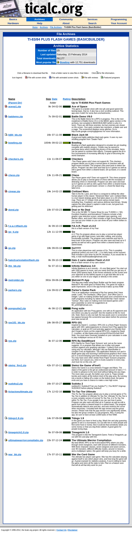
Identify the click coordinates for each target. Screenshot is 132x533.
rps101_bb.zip (16, 322)
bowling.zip (15, 142)
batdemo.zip (15, 116)
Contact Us (61, 530)
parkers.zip (14, 290)
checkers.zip (15, 159)
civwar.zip (14, 191)
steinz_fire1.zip (17, 365)
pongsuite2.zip (17, 308)
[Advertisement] (66, 88)
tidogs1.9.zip (16, 418)
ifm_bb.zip (14, 266)
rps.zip (12, 340)
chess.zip (14, 175)
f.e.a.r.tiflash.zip (17, 226)
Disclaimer (73, 530)
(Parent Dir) (15, 102)
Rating (67, 99)
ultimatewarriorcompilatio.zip (25, 440)
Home (35, 27)
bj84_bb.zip (15, 134)
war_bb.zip (14, 454)
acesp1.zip (14, 106)
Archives (44, 27)
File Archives (56, 27)
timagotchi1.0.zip (18, 432)
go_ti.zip (13, 231)
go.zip (12, 248)
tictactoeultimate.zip (20, 391)
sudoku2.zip (15, 383)
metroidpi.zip (16, 280)
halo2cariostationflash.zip (23, 260)
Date (54, 99)
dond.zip (13, 209)
